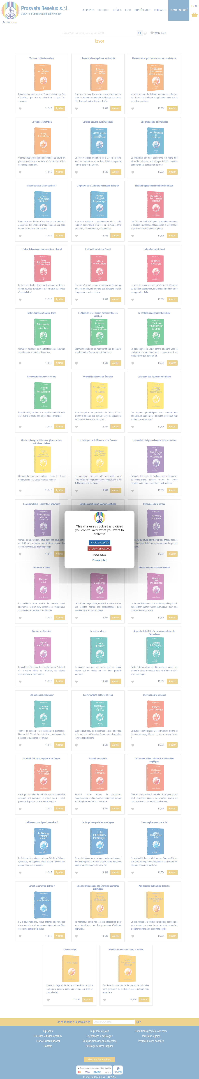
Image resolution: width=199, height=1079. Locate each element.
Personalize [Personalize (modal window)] (99, 554)
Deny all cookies (99, 548)
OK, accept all (99, 542)
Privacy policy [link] (99, 560)
